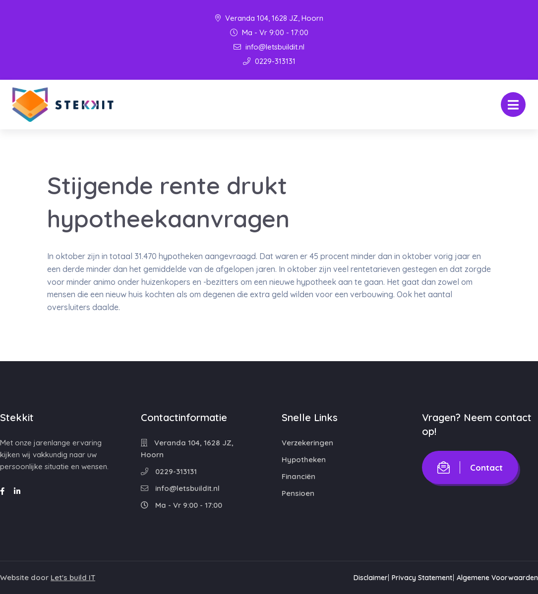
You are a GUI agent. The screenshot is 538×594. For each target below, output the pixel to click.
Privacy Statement (414, 577)
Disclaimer (355, 577)
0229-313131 (269, 61)
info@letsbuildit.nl (269, 47)
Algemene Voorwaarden (497, 577)
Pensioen (298, 493)
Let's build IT (73, 577)
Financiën (298, 476)
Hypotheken (304, 459)
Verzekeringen (307, 442)
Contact (470, 467)
